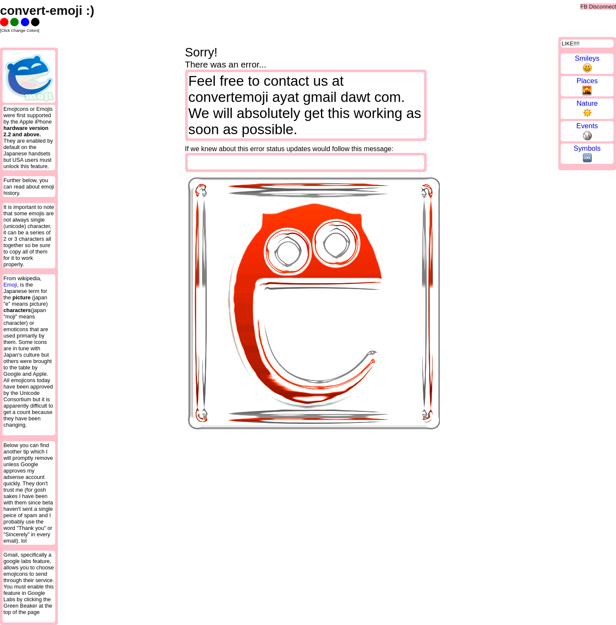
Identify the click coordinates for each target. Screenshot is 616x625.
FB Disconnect (598, 6)
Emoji (10, 285)
